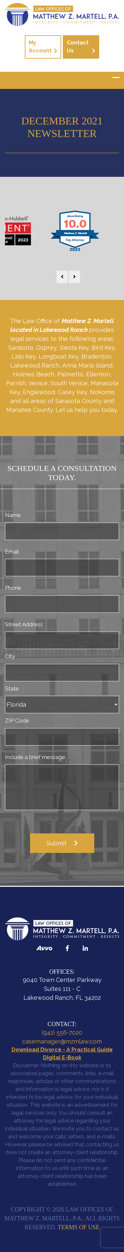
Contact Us (78, 47)
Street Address (24, 624)
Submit (56, 843)
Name (13, 515)
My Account (40, 47)
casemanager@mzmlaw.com (62, 1041)
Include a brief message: (35, 757)
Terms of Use (79, 1227)
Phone (13, 588)
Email (12, 551)
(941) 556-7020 (62, 1032)
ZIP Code (17, 720)
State (12, 688)
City (10, 656)
